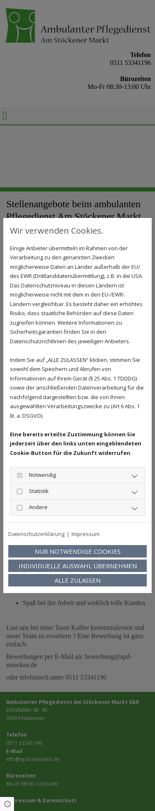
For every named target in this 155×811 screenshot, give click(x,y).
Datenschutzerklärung (36, 534)
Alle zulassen (77, 580)
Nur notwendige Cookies (78, 551)
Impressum (86, 534)
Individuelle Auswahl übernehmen (78, 566)
